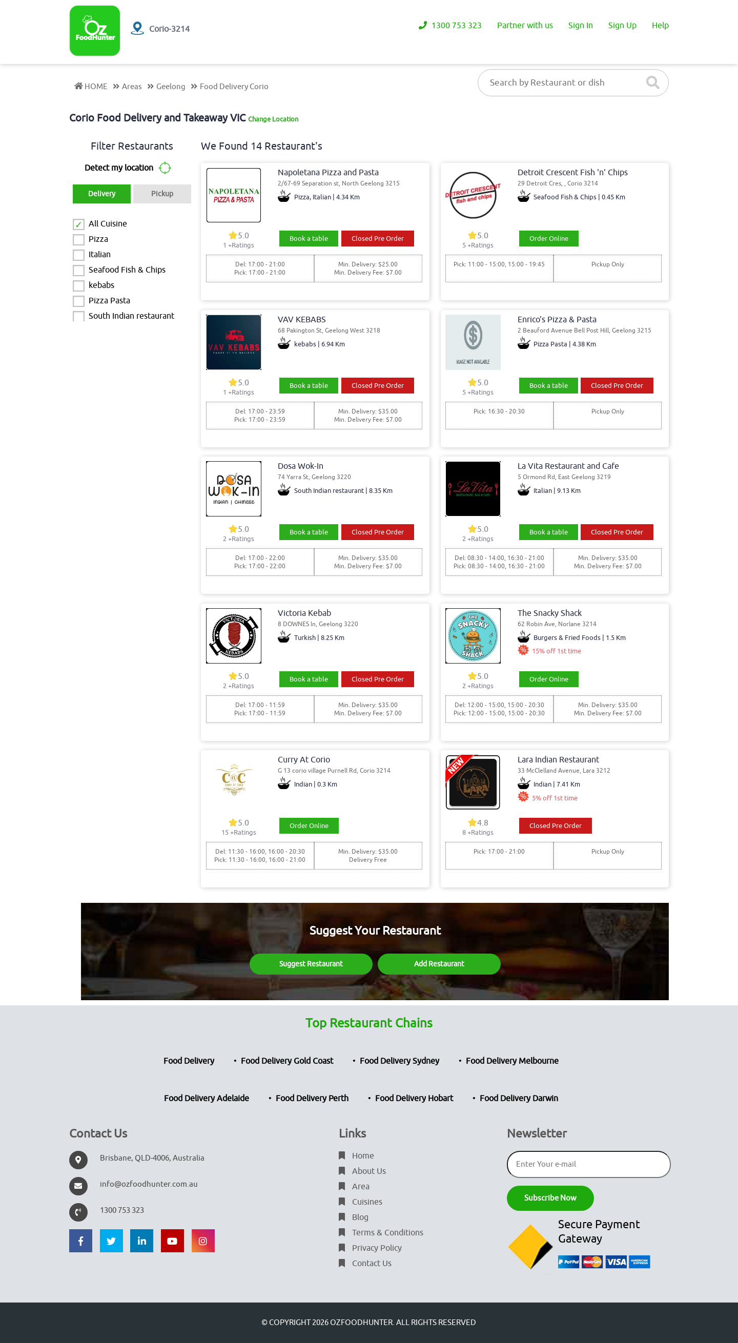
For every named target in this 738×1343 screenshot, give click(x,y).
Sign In (580, 25)
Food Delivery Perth (312, 1098)
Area (354, 1187)
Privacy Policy (370, 1248)
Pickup (162, 194)
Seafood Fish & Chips (127, 270)
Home (356, 1156)
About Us (362, 1171)
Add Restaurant (439, 964)
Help (660, 25)
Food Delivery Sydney (399, 1061)
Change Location (273, 119)
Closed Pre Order (378, 238)
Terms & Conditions (381, 1233)
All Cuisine (108, 224)
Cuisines (360, 1202)
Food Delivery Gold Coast (287, 1061)
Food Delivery (188, 1061)
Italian (100, 255)
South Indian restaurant (131, 316)
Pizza (98, 239)
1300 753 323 (450, 25)
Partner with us (525, 25)
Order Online (548, 238)
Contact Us (365, 1263)
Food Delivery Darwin (519, 1098)
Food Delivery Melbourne (512, 1061)
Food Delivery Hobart (414, 1098)
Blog (353, 1217)
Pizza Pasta (109, 301)
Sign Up (622, 25)
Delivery (101, 194)
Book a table (309, 238)
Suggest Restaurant (311, 964)
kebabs (101, 285)
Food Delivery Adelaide (206, 1098)
